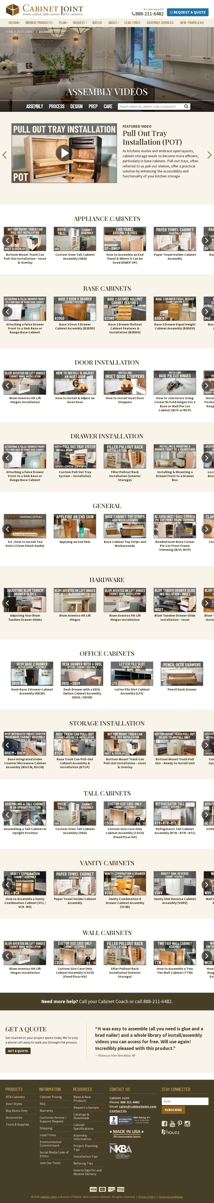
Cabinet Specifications (83, 1127)
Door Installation (107, 362)
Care (108, 106)
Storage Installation (107, 723)
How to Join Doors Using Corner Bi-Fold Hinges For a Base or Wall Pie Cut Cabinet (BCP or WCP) (174, 404)
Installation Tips (85, 1156)
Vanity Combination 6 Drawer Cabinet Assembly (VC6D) (125, 903)
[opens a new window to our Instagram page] (188, 1125)
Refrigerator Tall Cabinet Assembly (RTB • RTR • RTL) (174, 831)
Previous (7, 240)
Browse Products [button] (39, 22)
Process (56, 106)
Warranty (46, 1110)
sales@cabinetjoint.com (137, 1106)
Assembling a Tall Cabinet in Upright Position (25, 831)
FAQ (42, 1104)
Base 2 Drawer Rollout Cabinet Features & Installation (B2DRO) (125, 328)
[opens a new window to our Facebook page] (165, 1125)
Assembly (34, 106)
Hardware (107, 579)
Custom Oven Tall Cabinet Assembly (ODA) (75, 256)
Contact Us (118, 1111)
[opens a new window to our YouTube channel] (173, 1125)
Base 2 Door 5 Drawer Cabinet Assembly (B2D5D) (75, 326)
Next (207, 240)
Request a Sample (86, 1107)
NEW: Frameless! (192, 22)
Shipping (46, 1128)
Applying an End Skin (75, 542)
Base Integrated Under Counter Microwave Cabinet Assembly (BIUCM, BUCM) (25, 763)
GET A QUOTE (18, 1051)
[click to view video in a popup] (64, 153)
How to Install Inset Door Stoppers (125, 400)
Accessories (14, 1117)
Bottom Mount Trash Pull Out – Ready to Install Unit (175, 761)
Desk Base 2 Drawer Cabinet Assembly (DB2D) (32, 691)
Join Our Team (50, 1163)
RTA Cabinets (15, 1097)
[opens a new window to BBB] (132, 1128)
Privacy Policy (147, 1197)
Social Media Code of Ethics (54, 1154)
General (107, 505)
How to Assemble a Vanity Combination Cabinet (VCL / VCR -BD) (25, 903)
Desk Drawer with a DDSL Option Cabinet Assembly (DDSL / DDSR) (82, 693)
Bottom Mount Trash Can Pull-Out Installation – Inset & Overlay (25, 258)
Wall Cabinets (107, 932)
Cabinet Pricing (51, 1097)
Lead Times (132, 22)
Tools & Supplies (17, 1124)
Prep (93, 106)
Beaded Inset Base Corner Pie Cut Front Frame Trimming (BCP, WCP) (174, 546)
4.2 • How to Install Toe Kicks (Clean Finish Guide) (25, 544)
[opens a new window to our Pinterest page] (181, 1125)
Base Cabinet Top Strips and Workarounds (125, 544)
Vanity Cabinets (107, 862)
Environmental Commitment (50, 1144)
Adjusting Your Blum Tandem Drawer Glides (25, 617)
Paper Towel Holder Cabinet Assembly (175, 256)
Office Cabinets (107, 653)
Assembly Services (160, 22)
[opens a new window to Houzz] (170, 1134)
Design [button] (14, 22)
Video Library (26, 32)
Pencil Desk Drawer (182, 689)
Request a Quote (188, 12)
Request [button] (79, 22)
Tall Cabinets (107, 793)
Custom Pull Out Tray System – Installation (75, 474)
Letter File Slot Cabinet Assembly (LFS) (132, 691)
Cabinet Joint (48, 1197)
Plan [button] (62, 22)
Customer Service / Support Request (53, 1119)
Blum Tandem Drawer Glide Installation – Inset (174, 617)
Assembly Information (82, 1137)
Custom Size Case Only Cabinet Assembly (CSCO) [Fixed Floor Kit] (125, 833)
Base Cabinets (107, 288)
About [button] (112, 22)
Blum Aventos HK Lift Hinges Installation (25, 400)
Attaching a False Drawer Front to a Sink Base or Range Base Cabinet (25, 328)
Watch (97, 22)
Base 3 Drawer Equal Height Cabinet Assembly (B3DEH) (175, 326)
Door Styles (14, 1104)
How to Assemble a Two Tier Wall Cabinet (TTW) (175, 970)
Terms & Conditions (171, 1197)
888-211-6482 (157, 1001)
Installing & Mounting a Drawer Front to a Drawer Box (175, 476)
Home (9, 32)
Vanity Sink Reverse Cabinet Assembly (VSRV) (175, 901)
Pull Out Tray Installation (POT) (152, 137)
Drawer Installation (107, 435)
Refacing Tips (83, 1163)
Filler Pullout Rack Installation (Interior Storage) (125, 476)
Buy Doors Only (16, 1110)
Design (76, 106)
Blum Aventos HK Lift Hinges (75, 617)
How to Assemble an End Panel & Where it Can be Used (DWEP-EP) (124, 258)
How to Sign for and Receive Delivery (87, 1172)
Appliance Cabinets (107, 218)
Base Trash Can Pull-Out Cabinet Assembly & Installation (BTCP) (75, 763)
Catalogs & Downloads (81, 1116)
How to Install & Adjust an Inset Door (75, 400)
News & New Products (82, 1099)
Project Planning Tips (85, 1148)
